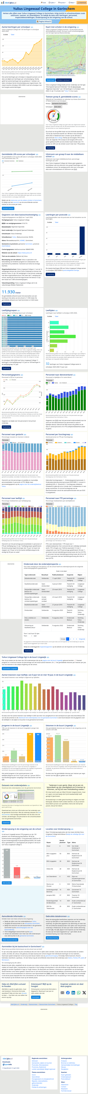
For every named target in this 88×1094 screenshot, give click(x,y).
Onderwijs (35, 1085)
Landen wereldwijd (38, 1069)
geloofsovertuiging (51, 956)
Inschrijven (35, 997)
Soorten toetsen (8, 208)
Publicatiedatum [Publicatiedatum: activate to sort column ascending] (58, 575)
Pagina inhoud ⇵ (44, 21)
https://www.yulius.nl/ (25, 253)
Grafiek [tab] (5, 35)
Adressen (35, 1061)
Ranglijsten (64, 1069)
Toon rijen (30, 636)
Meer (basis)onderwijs (10, 940)
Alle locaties (7, 883)
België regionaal (50, 1069)
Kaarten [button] (61, 3)
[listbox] (59, 103)
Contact (63, 1087)
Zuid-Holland (6, 246)
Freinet (75, 958)
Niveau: (48, 103)
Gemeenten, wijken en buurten (42, 1063)
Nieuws (63, 1067)
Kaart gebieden (66, 1075)
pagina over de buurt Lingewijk (53, 660)
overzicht (16, 202)
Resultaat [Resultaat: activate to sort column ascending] (45, 575)
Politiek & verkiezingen (39, 1087)
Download (82, 3)
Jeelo (82, 958)
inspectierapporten (46, 647)
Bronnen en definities (68, 1063)
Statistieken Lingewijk (10, 668)
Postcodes (35, 1065)
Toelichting (50, 148)
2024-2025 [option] (57, 107)
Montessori (5, 960)
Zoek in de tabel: (71, 571)
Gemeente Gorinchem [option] (59, 103)
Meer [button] (71, 3)
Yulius (66, 91)
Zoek (43, 3)
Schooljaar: (49, 107)
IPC (79, 958)
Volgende (82, 639)
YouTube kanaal (66, 1091)
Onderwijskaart (66, 1077)
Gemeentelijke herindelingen (70, 1065)
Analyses (64, 1061)
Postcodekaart (65, 1079)
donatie (24, 993)
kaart (31, 932)
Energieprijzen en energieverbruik (43, 1079)
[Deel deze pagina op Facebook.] (68, 993)
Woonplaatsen (43, 1065)
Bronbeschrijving (52, 938)
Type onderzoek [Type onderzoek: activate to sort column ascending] (30, 575)
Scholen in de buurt (63, 80)
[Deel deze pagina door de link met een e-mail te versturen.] (62, 993)
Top (76, 1004)
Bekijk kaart (50, 80)
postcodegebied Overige (71, 270)
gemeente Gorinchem (27, 936)
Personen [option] (49, 380)
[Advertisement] (22, 111)
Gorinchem (29, 244)
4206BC (22, 240)
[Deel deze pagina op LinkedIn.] (73, 993)
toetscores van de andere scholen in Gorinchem (26, 200)
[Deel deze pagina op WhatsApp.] (78, 993)
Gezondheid (36, 1077)
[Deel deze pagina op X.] (84, 993)
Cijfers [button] (52, 3)
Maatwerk (64, 1089)
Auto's (34, 1075)
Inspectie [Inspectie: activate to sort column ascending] (70, 575)
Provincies (35, 1067)
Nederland (42, 1067)
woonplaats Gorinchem (32, 923)
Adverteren (64, 1085)
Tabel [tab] (12, 35)
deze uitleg (58, 138)
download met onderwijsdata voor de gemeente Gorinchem (38, 718)
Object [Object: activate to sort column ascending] (80, 575)
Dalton (70, 958)
